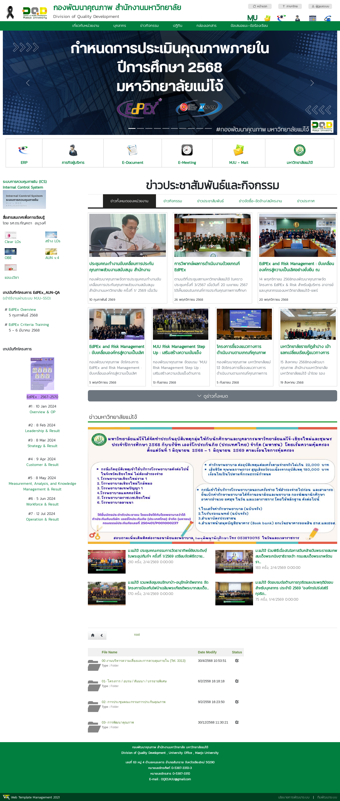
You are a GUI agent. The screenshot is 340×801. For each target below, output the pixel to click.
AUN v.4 (52, 257)
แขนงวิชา (12, 277)
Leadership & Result (42, 430)
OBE (8, 257)
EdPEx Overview (22, 309)
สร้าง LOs (52, 241)
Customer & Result (42, 464)
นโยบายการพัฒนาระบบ (294, 797)
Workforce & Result (42, 504)
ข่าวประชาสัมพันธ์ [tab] (210, 201)
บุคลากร (119, 25)
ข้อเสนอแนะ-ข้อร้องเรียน (249, 25)
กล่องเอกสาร (207, 25)
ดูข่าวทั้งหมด (212, 395)
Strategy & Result (42, 446)
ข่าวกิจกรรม (149, 25)
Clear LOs (13, 241)
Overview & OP (42, 412)
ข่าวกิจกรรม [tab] (173, 201)
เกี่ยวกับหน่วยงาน (85, 25)
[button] (28, 83)
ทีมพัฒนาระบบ (327, 797)
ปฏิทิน (177, 25)
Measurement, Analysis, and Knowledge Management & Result (42, 486)
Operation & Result (42, 519)
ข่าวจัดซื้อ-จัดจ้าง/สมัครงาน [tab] (260, 201)
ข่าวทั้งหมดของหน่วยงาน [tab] (129, 201)
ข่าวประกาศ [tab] (306, 201)
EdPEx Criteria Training (29, 324)
